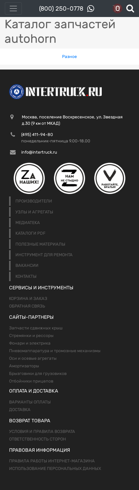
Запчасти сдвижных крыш (36, 328)
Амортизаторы (24, 366)
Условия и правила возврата (42, 431)
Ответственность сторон (37, 439)
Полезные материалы (40, 244)
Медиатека (27, 222)
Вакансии (26, 265)
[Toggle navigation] (13, 8)
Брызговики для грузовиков (38, 373)
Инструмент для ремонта (44, 254)
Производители (33, 201)
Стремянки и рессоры (31, 335)
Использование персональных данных (55, 468)
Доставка (20, 409)
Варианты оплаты (30, 402)
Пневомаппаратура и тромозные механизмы (55, 350)
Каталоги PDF (30, 233)
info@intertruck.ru (39, 152)
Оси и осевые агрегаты (33, 358)
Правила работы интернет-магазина (52, 461)
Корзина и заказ (28, 298)
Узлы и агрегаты (34, 212)
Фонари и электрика (30, 343)
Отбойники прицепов (31, 381)
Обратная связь (27, 306)
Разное (69, 56)
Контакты (26, 276)
